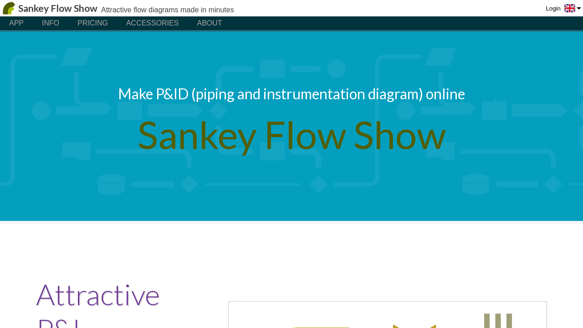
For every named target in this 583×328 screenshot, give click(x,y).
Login (553, 8)
